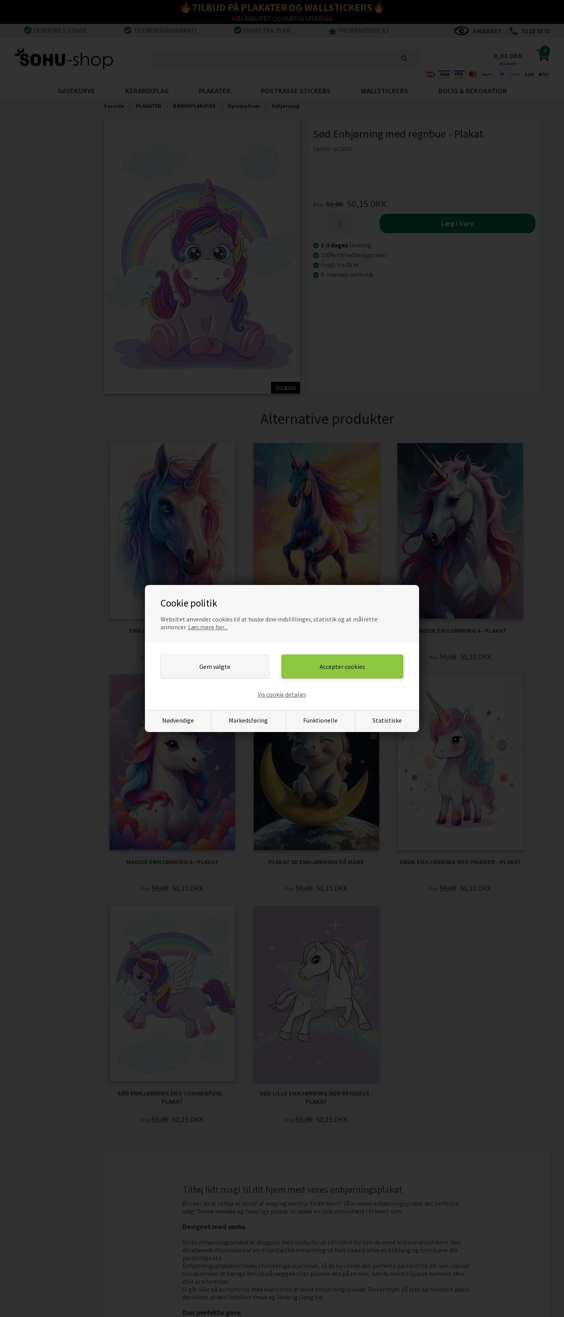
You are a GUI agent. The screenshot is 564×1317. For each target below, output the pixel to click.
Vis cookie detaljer (282, 694)
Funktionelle (320, 720)
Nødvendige (178, 720)
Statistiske (387, 720)
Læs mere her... (208, 627)
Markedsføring (248, 720)
